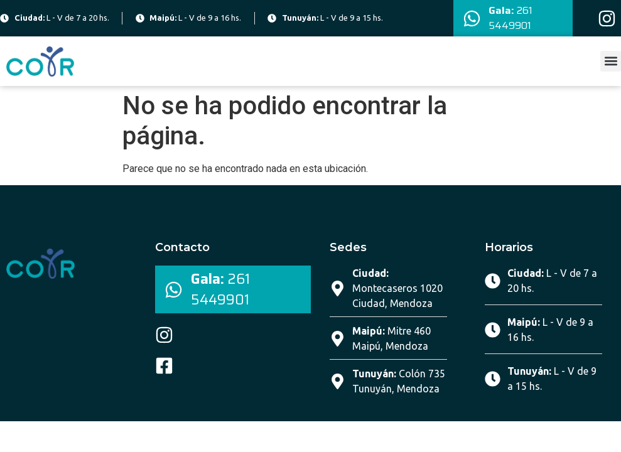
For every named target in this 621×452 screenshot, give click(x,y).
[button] (610, 61)
